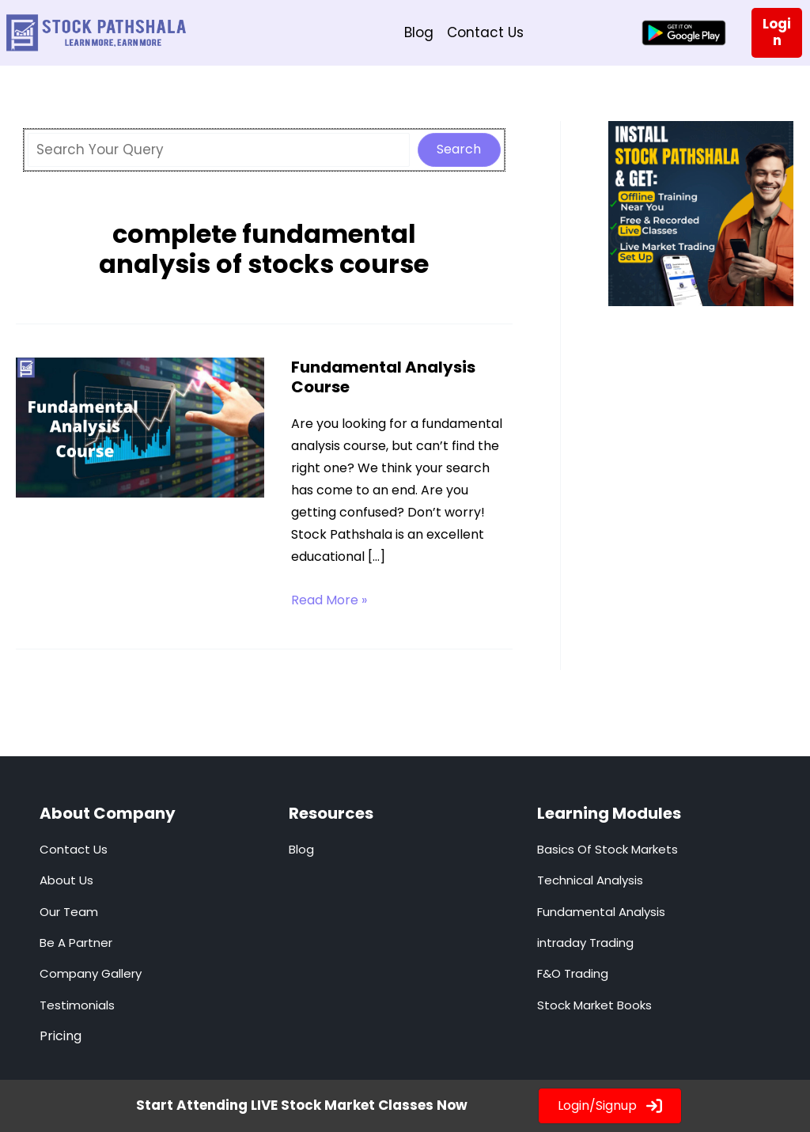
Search (459, 149)
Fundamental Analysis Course (383, 377)
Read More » (329, 600)
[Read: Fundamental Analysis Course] (140, 426)
